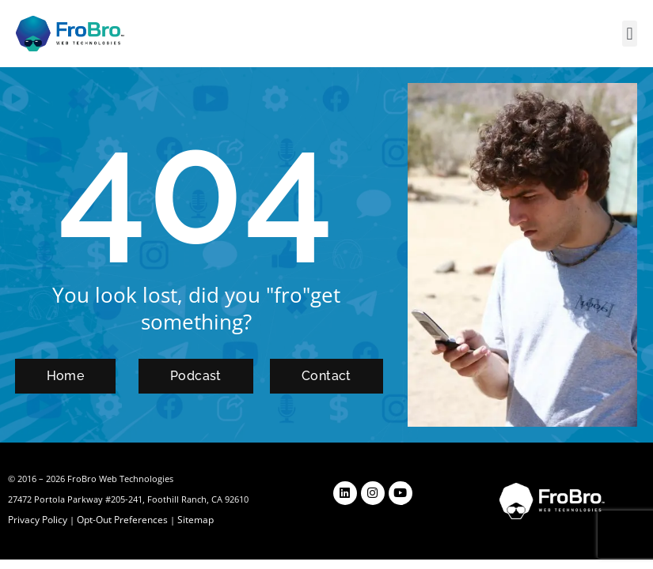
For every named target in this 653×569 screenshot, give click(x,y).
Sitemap (186, 520)
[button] (629, 34)
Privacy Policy (36, 520)
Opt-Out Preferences (117, 520)
